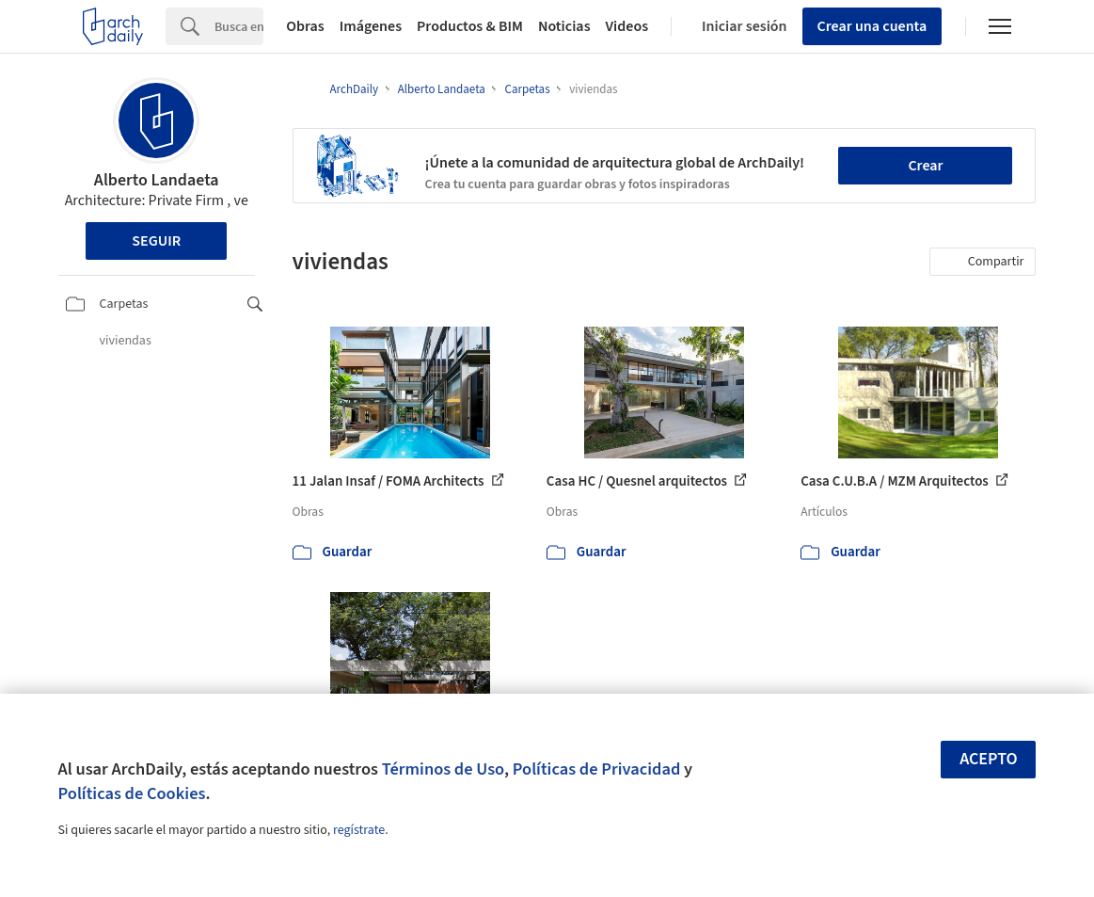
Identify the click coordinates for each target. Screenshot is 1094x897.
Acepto (988, 759)
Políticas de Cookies (132, 793)
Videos (627, 26)
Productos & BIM (470, 26)
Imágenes (371, 26)
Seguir (156, 241)
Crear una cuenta (872, 26)
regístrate (359, 830)
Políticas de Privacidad (597, 769)
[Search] (238, 26)
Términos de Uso (443, 769)
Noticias (564, 26)
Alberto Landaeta (156, 180)
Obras (305, 26)
